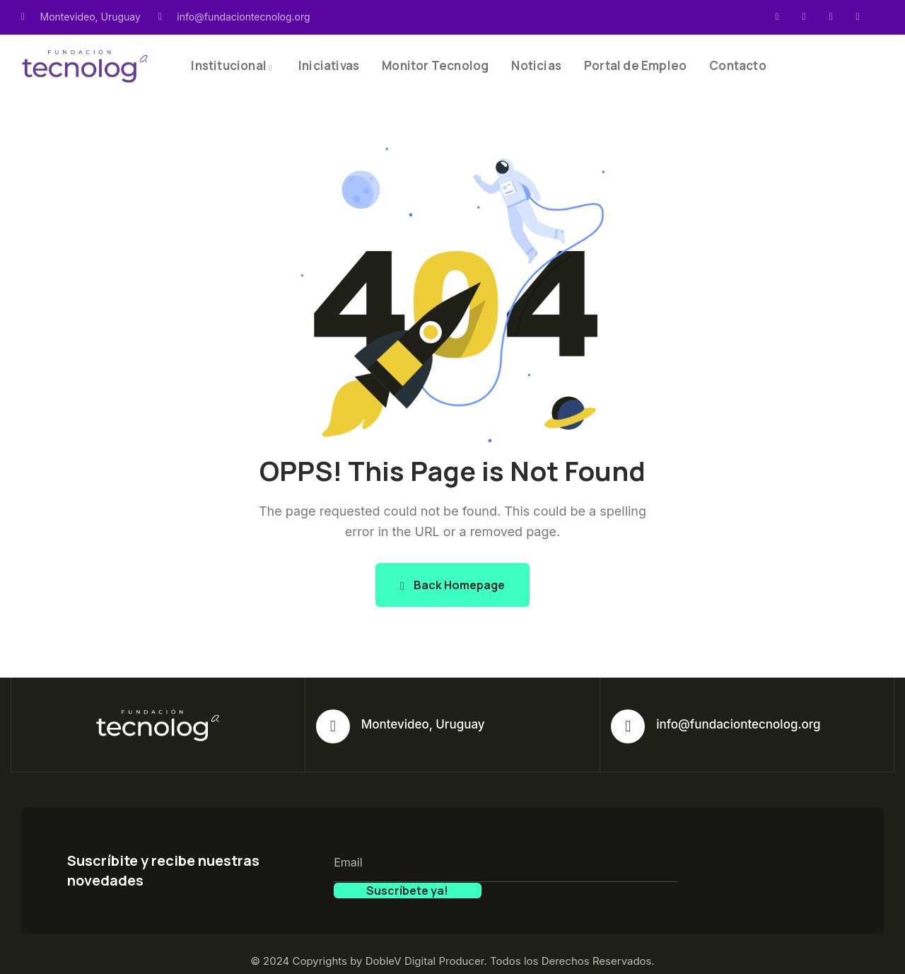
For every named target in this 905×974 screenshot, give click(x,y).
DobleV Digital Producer (425, 945)
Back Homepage (452, 585)
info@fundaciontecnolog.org (738, 724)
